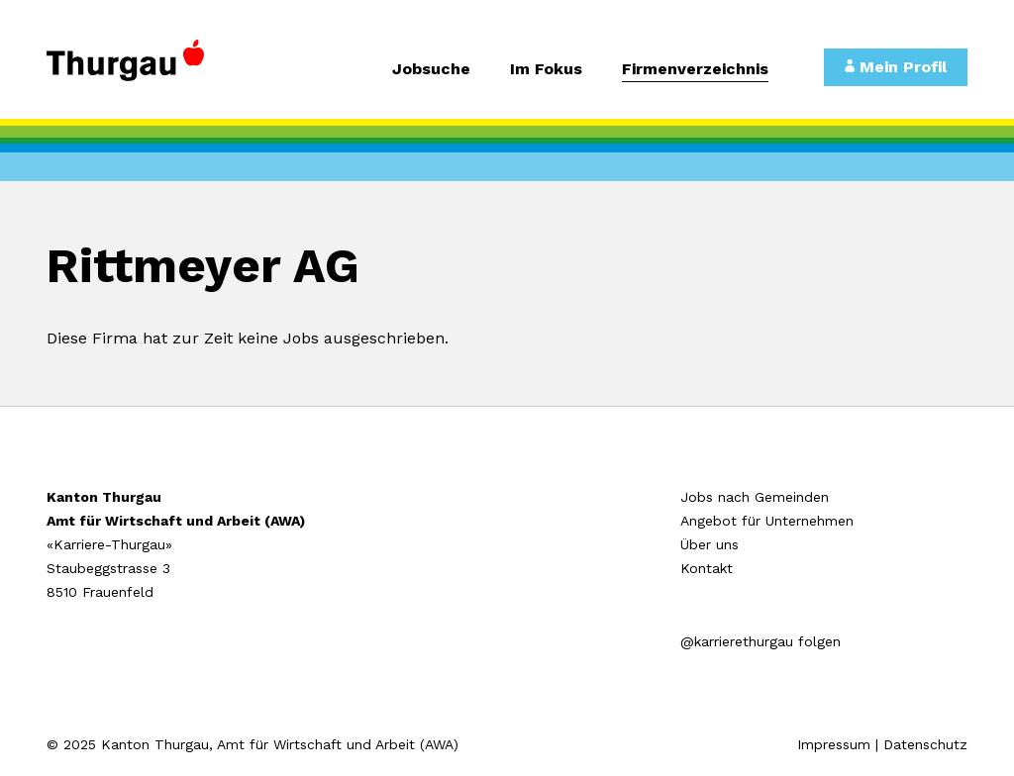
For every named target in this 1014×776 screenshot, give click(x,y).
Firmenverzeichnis (695, 69)
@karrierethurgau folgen (760, 641)
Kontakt (706, 568)
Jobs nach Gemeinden (754, 497)
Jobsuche (431, 69)
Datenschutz (925, 744)
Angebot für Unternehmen (767, 521)
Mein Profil (896, 66)
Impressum (833, 744)
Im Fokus (546, 69)
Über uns (709, 544)
